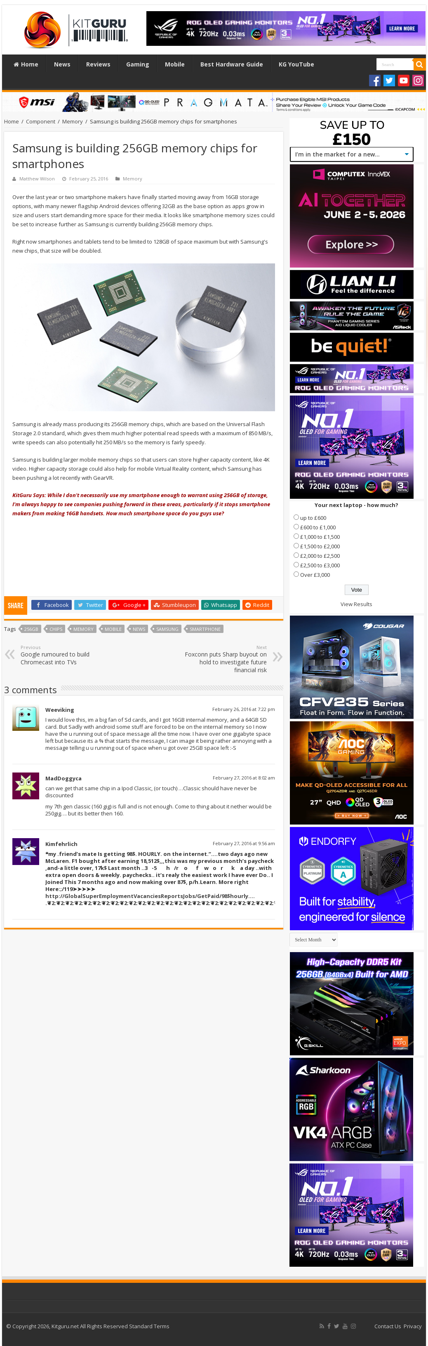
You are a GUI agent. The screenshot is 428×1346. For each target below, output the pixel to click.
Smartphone (205, 629)
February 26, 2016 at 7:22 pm (243, 709)
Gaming (137, 64)
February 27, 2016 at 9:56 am (244, 843)
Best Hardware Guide (231, 64)
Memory (72, 121)
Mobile (175, 64)
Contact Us (387, 1326)
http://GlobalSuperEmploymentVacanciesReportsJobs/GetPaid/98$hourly (146, 896)
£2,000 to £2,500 (320, 555)
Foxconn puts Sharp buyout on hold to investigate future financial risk (224, 659)
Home (26, 64)
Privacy (413, 1326)
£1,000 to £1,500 (320, 536)
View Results (356, 604)
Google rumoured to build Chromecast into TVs (63, 655)
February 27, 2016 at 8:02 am (244, 778)
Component (40, 121)
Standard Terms (149, 1326)
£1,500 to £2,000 (320, 546)
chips (55, 629)
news (139, 629)
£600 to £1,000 (318, 527)
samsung (167, 629)
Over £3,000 (315, 574)
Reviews (98, 64)
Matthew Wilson (37, 178)
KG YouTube (296, 64)
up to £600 (313, 517)
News (62, 64)
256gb (31, 629)
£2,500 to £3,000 (320, 565)
